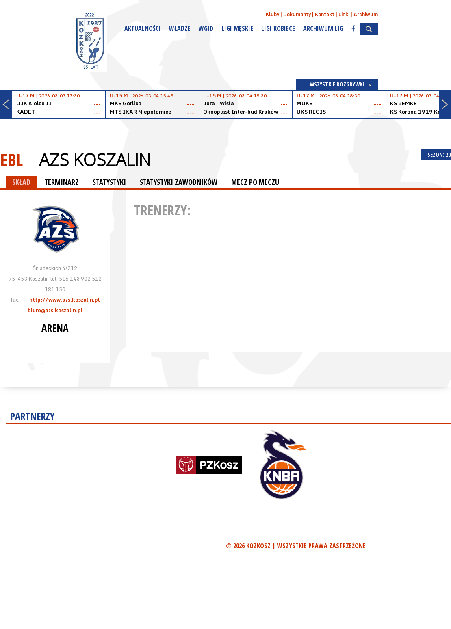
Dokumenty (297, 14)
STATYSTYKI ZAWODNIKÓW (178, 182)
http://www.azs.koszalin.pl (64, 299)
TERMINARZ (61, 182)
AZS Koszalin (95, 159)
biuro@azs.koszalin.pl (55, 310)
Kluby (272, 14)
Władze (180, 28)
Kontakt (324, 14)
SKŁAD (21, 182)
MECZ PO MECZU (255, 182)
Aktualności (142, 28)
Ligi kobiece (278, 28)
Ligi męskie (237, 28)
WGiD (206, 28)
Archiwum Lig (323, 28)
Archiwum (365, 14)
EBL (11, 159)
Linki (343, 14)
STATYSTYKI (109, 182)
